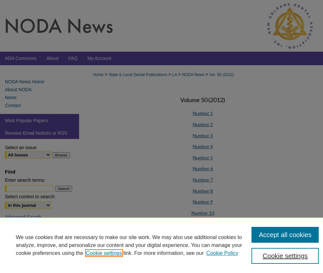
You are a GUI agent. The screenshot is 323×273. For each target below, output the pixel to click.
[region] (161, 245)
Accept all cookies (285, 234)
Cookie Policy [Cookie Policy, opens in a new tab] (222, 253)
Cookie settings (104, 253)
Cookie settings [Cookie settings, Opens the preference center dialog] (285, 255)
